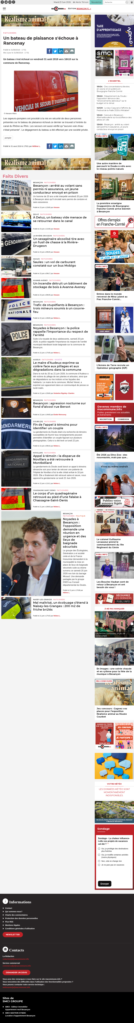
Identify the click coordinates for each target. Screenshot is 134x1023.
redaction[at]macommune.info (16, 959)
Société (58, 360)
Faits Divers (9, 33)
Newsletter (13, 934)
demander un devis (16, 972)
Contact (8, 908)
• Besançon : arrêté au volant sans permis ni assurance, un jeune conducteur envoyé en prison (113, 126)
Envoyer (104, 883)
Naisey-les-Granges (42, 600)
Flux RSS (9, 922)
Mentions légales (12, 925)
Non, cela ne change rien (111, 861)
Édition (72, 8)
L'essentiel (114, 81)
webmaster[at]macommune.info (16, 987)
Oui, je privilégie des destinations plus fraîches (114, 850)
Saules (36, 259)
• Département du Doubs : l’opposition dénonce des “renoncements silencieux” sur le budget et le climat (112, 100)
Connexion (123, 419)
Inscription (106, 419)
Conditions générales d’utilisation (20, 929)
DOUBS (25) (38, 421)
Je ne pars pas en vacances (112, 865)
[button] (126, 2)
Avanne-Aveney (40, 280)
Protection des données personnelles (21, 918)
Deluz (36, 214)
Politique (80, 516)
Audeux (36, 360)
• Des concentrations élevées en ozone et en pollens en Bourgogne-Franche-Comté (113, 88)
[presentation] (96, 623)
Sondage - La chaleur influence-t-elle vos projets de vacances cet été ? (114, 841)
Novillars (38, 453)
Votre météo (114, 784)
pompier (8, 138)
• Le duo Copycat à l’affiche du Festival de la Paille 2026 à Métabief (114, 109)
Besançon (38, 183)
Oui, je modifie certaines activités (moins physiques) (114, 856)
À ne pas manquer (114, 609)
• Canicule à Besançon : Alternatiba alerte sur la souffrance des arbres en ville (114, 117)
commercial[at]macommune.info (17, 966)
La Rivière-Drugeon (42, 236)
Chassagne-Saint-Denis (44, 490)
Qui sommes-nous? (13, 912)
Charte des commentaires (16, 915)
